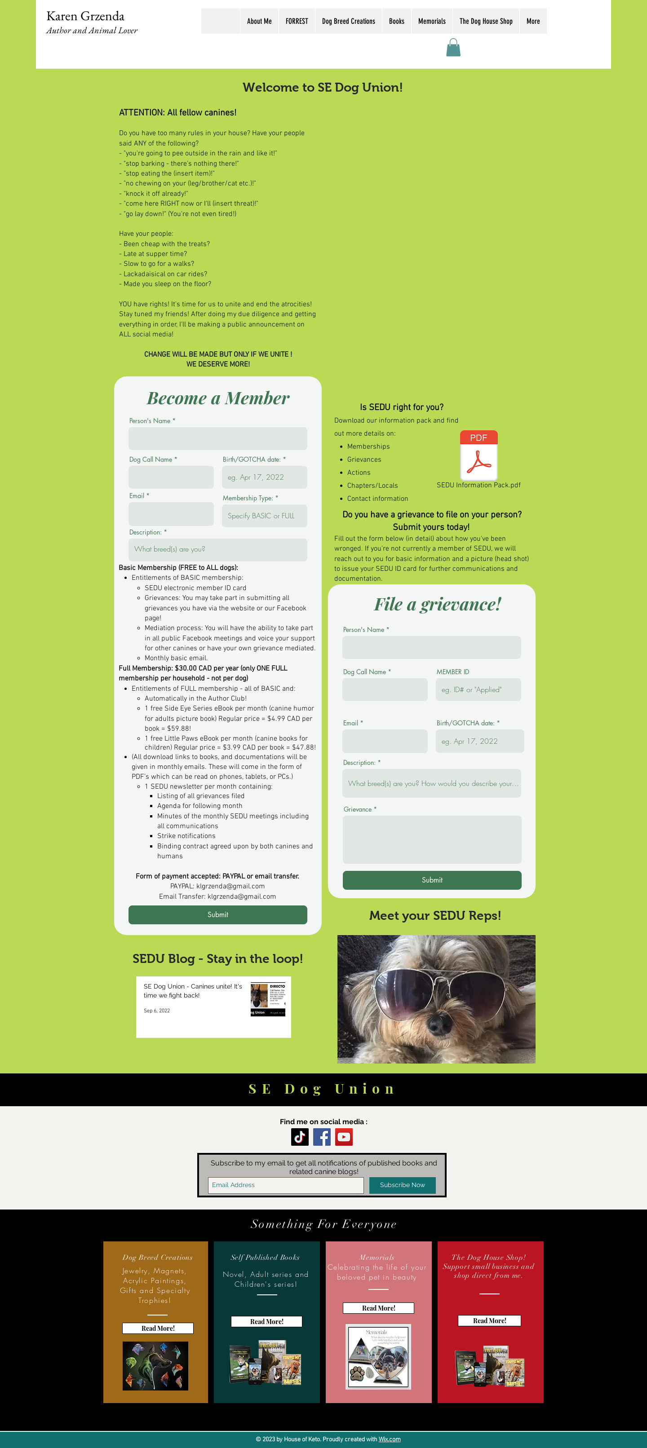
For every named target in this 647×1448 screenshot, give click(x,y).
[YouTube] (344, 1137)
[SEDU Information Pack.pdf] (479, 461)
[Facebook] (322, 1137)
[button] (453, 47)
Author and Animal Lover (91, 30)
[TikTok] (300, 1137)
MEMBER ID (453, 672)
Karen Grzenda (85, 15)
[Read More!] (158, 1328)
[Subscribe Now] (402, 1185)
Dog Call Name (150, 459)
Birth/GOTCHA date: (252, 459)
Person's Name (149, 421)
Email (136, 496)
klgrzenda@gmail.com (230, 886)
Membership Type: (248, 498)
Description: (145, 532)
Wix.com (390, 1440)
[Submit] (218, 914)
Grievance (358, 809)
